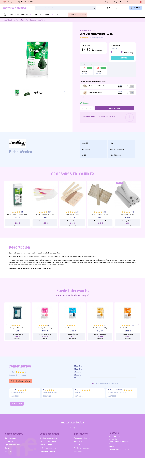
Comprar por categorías (20, 14)
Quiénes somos (11, 438)
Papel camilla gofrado (127, 214)
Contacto (8, 451)
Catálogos (78, 451)
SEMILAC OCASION (77, 14)
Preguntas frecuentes (48, 441)
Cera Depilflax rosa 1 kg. (45, 328)
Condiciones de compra (48, 438)
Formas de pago (46, 445)
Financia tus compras (47, 451)
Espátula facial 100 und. (72, 214)
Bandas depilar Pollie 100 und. (45, 214)
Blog (7, 448)
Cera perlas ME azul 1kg (17, 328)
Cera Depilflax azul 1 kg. (72, 328)
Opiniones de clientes (13, 445)
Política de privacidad (82, 438)
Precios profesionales (82, 448)
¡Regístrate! (122, 58)
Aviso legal (78, 441)
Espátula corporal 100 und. (100, 214)
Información (81, 434)
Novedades (61, 14)
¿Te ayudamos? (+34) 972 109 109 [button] (18, 2)
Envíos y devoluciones (48, 448)
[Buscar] (65, 8)
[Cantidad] (87, 108)
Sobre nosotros (14, 434)
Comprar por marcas (44, 14)
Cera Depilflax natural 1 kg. (128, 328)
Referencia (83, 31)
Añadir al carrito (115, 108)
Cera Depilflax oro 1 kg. (100, 328)
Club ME (77, 445)
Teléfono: (119, 449)
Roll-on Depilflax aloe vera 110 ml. (17, 214)
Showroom (9, 441)
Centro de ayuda (49, 434)
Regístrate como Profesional (125, 2)
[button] (138, 324)
